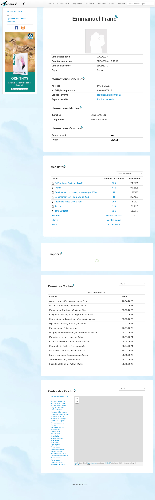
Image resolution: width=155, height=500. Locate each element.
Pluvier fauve (55, 460)
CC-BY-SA (108, 463)
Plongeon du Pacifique (58, 418)
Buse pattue (55, 442)
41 (114, 192)
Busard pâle (55, 436)
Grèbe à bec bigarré (58, 421)
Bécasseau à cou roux (58, 464)
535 (114, 183)
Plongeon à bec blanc (58, 416)
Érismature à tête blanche (60, 414)
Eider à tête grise (56, 410)
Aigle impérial (55, 445)
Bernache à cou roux (58, 401)
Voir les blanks (114, 220)
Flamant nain (55, 432)
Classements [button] (63, 4)
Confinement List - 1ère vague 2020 (72, 197)
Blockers (56, 215)
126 (114, 206)
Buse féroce (55, 440)
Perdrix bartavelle (105, 99)
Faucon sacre (55, 447)
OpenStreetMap (92, 463)
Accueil (51, 4)
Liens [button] (111, 4)
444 (114, 188)
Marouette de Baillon (58, 449)
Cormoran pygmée (57, 427)
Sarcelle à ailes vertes (58, 403)
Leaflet (77, 463)
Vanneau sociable (57, 462)
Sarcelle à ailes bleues (58, 405)
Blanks (55, 220)
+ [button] (77, 398)
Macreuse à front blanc (59, 412)
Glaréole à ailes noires (58, 453)
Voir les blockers (114, 215)
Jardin (58, 206)
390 (114, 202)
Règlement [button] (77, 4)
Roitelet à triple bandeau (109, 95)
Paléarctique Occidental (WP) (69, 183)
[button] (24, 3)
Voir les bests (113, 224)
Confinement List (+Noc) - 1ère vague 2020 (76, 192)
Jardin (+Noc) (61, 211)
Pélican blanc (55, 429)
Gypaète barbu (56, 434)
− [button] (77, 401)
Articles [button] (121, 4)
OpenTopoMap (79, 465)
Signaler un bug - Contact (16, 19)
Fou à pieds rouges (57, 423)
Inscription (102, 4)
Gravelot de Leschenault (59, 456)
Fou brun (54, 425)
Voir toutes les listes (14, 11)
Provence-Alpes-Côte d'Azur (68, 202)
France (58, 188)
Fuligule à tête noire (57, 408)
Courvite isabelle (56, 451)
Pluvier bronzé (56, 458)
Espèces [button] (90, 4)
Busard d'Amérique (57, 438)
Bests (54, 224)
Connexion (11, 22)
